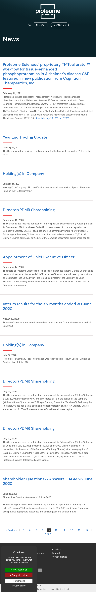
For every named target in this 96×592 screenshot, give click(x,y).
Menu (40, 24)
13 (79, 530)
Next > (48, 533)
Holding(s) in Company (23, 173)
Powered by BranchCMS (59, 589)
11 (64, 530)
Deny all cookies (18, 575)
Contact (56, 553)
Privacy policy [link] (18, 585)
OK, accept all (19, 570)
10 (56, 530)
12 (71, 530)
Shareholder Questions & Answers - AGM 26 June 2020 (48, 481)
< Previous (11, 530)
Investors (57, 549)
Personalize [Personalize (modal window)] (19, 581)
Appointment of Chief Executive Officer (38, 256)
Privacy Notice (59, 557)
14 (87, 530)
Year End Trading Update (25, 137)
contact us (60, 24)
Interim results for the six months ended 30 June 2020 (47, 306)
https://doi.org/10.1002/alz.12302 (52, 118)
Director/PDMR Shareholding (29, 209)
